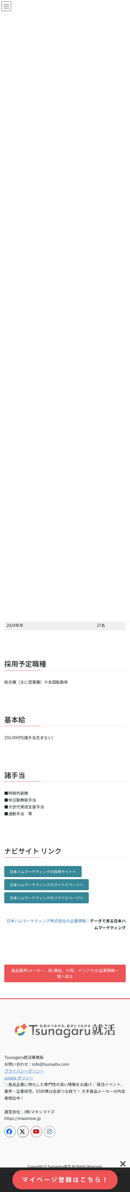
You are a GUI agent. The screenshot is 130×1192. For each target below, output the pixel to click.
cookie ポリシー (18, 1078)
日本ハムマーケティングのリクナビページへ (46, 897)
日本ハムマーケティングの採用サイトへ (43, 871)
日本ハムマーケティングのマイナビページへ (46, 884)
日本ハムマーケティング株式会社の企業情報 (46, 921)
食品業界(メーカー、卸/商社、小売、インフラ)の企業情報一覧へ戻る (65, 973)
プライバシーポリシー (24, 1071)
